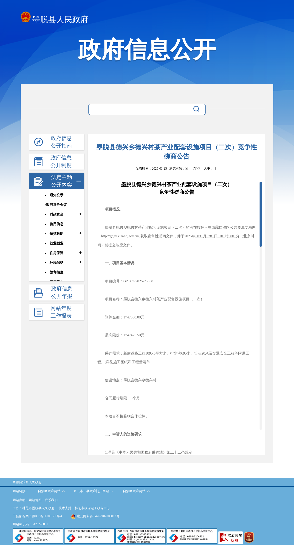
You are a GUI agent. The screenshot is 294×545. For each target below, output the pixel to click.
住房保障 (56, 253)
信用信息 (56, 224)
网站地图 (35, 500)
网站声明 (19, 500)
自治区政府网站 (49, 491)
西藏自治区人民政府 (27, 482)
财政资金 (56, 214)
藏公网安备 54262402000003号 (95, 516)
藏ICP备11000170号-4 (47, 516)
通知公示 (56, 195)
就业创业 (56, 243)
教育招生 (56, 272)
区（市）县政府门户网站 (91, 491)
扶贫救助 (56, 234)
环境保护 (56, 262)
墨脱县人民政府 (54, 18)
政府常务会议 (56, 205)
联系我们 (51, 500)
